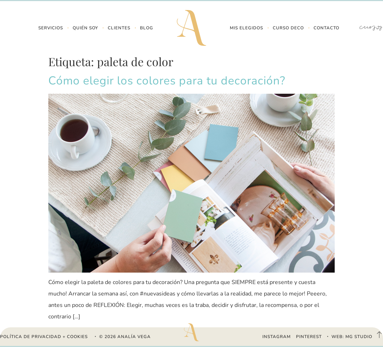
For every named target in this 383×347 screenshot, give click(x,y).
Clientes (119, 28)
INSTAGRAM (276, 336)
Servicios (50, 28)
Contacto (326, 28)
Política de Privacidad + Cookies (44, 336)
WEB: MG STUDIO (351, 336)
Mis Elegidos (246, 28)
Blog (146, 28)
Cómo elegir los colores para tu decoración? (166, 80)
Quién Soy (85, 28)
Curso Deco (288, 28)
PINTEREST (309, 336)
